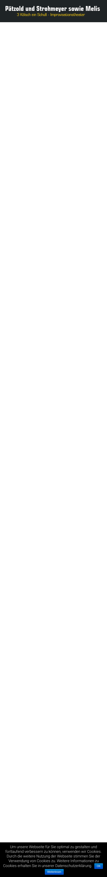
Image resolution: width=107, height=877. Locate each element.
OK (99, 866)
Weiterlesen (54, 871)
